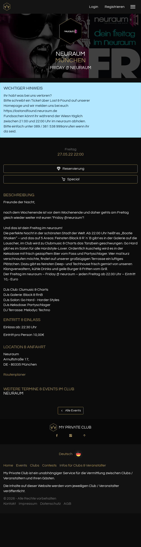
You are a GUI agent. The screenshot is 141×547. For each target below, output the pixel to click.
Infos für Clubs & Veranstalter (83, 465)
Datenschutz (50, 503)
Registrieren (115, 7)
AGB (67, 503)
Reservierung (70, 168)
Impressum (28, 503)
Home (8, 465)
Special (70, 179)
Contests (49, 465)
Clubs (34, 465)
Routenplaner (14, 374)
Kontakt (9, 503)
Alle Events (70, 410)
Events (21, 465)
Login (93, 7)
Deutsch (70, 454)
